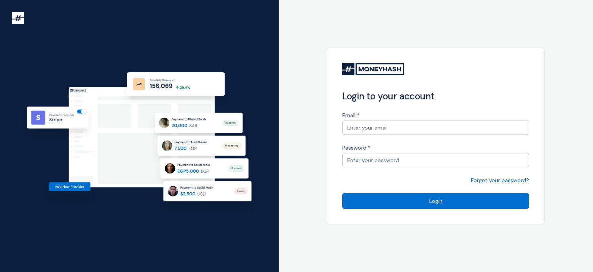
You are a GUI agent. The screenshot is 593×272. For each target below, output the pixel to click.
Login (435, 201)
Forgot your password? (500, 180)
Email (351, 115)
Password (356, 147)
